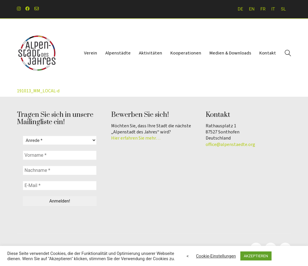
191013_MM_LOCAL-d (38, 91)
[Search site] (288, 54)
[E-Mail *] (60, 185)
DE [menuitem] (240, 9)
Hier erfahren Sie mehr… (135, 138)
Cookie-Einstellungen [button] (216, 256)
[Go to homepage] (37, 53)
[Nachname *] (60, 170)
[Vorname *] (60, 155)
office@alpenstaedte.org (230, 145)
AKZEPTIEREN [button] (256, 256)
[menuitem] (240, 9)
